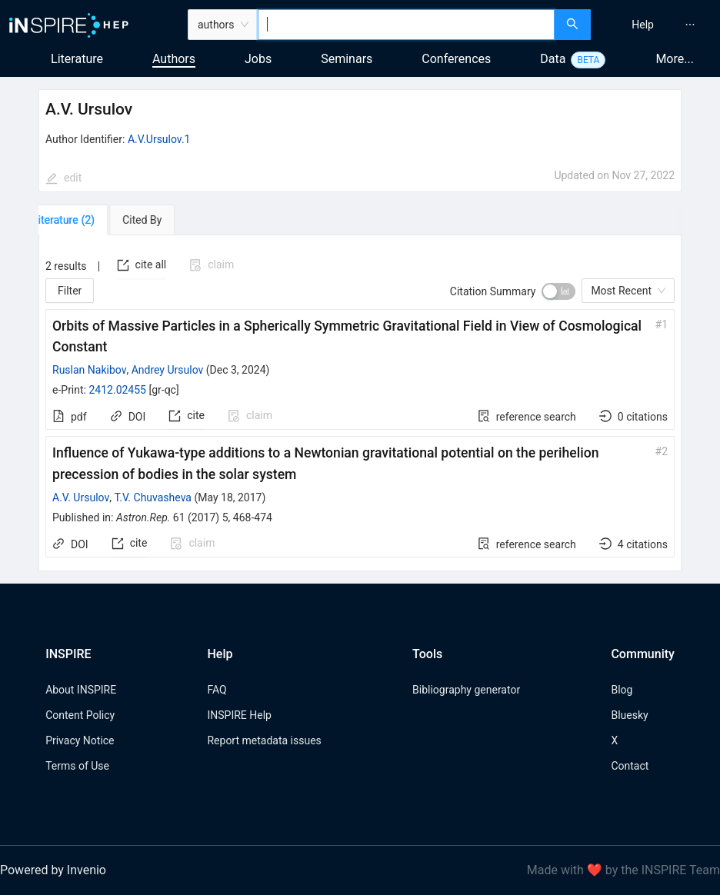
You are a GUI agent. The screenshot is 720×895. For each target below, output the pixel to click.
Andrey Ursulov (168, 370)
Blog (621, 690)
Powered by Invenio (53, 870)
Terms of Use (77, 766)
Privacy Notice (79, 740)
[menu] (657, 24)
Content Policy (80, 715)
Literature (77, 59)
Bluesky (629, 715)
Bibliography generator (466, 690)
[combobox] (406, 24)
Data (552, 59)
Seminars (346, 59)
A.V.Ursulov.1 (159, 139)
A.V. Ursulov (80, 497)
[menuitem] (643, 24)
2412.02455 (117, 390)
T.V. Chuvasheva (153, 497)
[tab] (83, 219)
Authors (173, 59)
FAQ (216, 690)
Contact (629, 766)
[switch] (558, 291)
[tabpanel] (360, 403)
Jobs (258, 59)
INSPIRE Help (239, 715)
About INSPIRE (80, 690)
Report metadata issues (264, 740)
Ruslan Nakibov (89, 370)
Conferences (456, 59)
